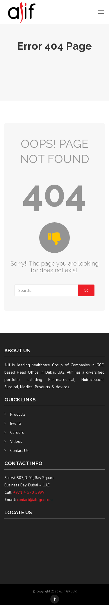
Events (16, 423)
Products (17, 414)
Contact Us (19, 450)
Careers (17, 432)
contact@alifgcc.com (35, 499)
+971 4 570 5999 (28, 492)
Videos (16, 441)
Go (86, 290)
